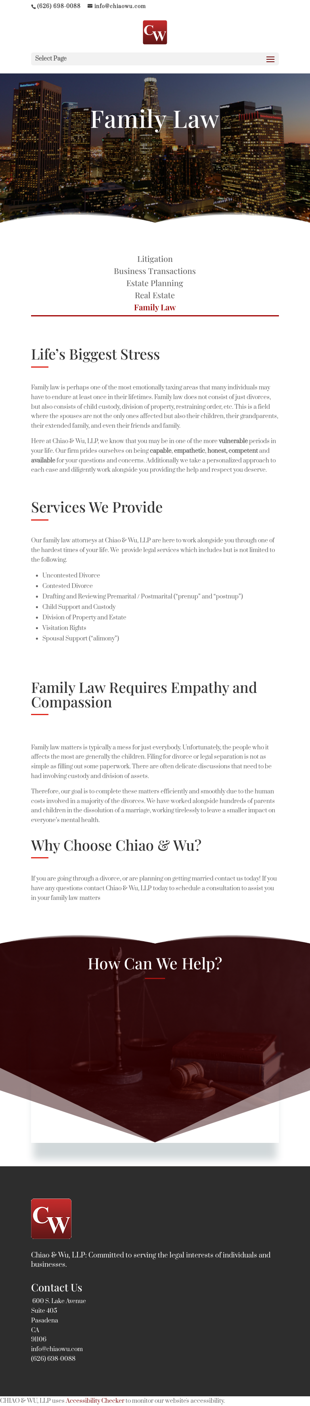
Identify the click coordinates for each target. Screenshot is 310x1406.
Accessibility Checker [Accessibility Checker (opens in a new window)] (95, 1401)
